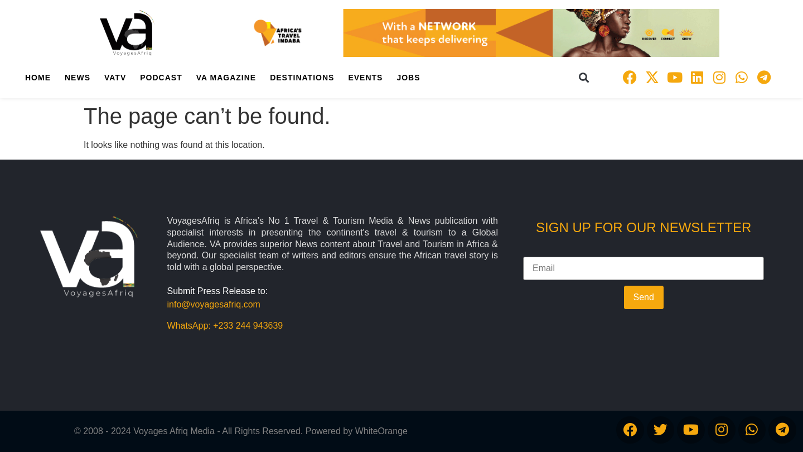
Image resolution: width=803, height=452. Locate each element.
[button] (584, 77)
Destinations (302, 77)
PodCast (161, 77)
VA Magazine (226, 77)
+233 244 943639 (248, 325)
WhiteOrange (381, 431)
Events (365, 77)
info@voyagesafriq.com (213, 304)
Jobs (408, 77)
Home (38, 77)
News (77, 77)
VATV (115, 77)
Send (643, 297)
